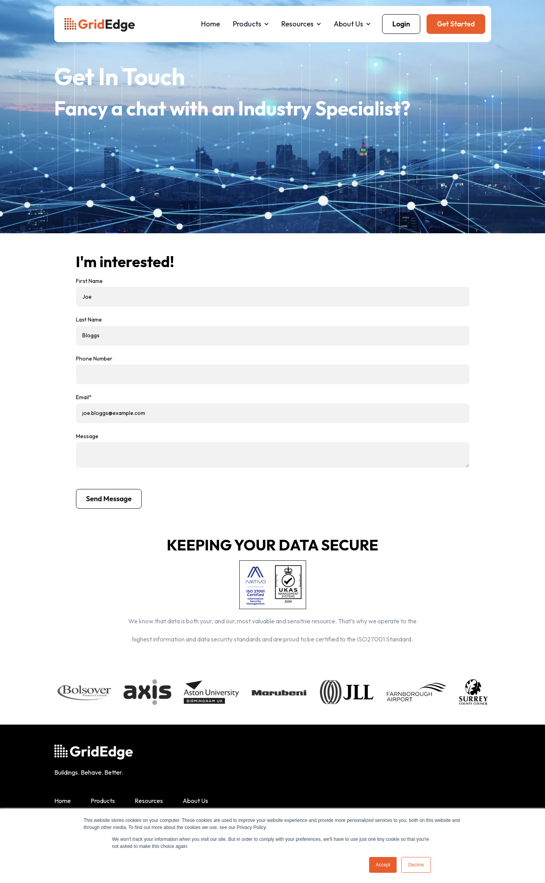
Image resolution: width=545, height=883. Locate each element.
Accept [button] (383, 865)
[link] (99, 23)
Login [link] (401, 23)
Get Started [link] (456, 23)
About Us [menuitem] (195, 801)
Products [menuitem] (103, 801)
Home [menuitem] (62, 801)
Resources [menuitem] (149, 801)
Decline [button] (416, 865)
